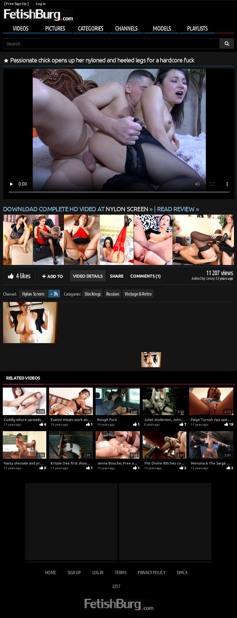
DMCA (182, 572)
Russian (112, 293)
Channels (126, 28)
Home (50, 572)
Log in (40, 3)
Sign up (74, 572)
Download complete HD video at (76, 208)
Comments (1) (145, 276)
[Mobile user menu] (118, 27)
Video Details (88, 276)
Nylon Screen (33, 293)
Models (162, 28)
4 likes (23, 275)
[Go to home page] (38, 15)
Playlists (197, 28)
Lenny (210, 278)
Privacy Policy (151, 572)
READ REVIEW (176, 208)
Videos (20, 28)
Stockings (93, 293)
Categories (90, 28)
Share (116, 276)
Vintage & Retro (138, 293)
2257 (116, 586)
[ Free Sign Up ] (16, 3)
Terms (120, 572)
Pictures (55, 28)
